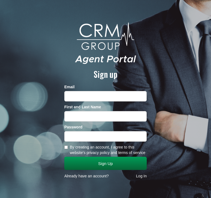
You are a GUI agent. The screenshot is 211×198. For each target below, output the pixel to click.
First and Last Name (82, 107)
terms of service (131, 152)
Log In (141, 176)
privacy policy (98, 152)
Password (73, 127)
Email (69, 87)
